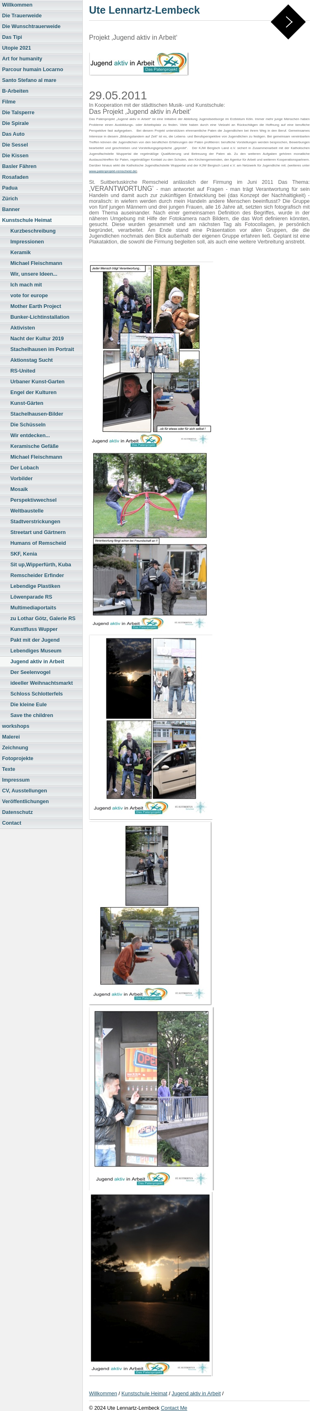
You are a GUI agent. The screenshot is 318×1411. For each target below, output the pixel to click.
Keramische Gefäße (34, 446)
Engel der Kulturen (33, 392)
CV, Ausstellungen (24, 791)
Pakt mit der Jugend (35, 640)
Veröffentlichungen (25, 801)
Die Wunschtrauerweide (31, 26)
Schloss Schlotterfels (36, 694)
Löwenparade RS (31, 597)
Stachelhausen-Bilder (36, 414)
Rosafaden (15, 177)
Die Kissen (15, 156)
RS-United (22, 371)
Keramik (20, 252)
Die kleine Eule (28, 705)
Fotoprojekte (18, 758)
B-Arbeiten (15, 91)
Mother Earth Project (35, 306)
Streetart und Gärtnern (38, 532)
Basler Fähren (19, 166)
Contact (11, 823)
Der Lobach (24, 468)
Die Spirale (15, 123)
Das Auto (13, 134)
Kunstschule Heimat (27, 220)
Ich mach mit (26, 285)
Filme (9, 102)
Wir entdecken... (30, 435)
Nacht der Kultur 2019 (37, 339)
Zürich (10, 199)
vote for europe (29, 296)
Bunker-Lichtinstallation (40, 317)
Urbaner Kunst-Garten (37, 382)
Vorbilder (21, 479)
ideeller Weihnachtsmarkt (41, 683)
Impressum (16, 780)
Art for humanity (22, 59)
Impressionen (27, 242)
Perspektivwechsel (33, 500)
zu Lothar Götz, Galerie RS (42, 618)
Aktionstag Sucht (31, 360)
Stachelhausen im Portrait (42, 349)
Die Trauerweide (22, 16)
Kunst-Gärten (26, 403)
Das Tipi (12, 37)
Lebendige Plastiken (35, 586)
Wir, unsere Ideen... (34, 274)
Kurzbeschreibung (32, 231)
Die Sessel (15, 145)
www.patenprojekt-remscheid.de (112, 171)
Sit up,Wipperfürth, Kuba (40, 565)
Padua (9, 188)
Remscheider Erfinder (37, 575)
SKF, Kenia (23, 554)
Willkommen (17, 5)
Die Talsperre (18, 113)
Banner (11, 209)
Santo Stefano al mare (29, 80)
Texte (8, 769)
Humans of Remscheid (38, 543)
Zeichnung (15, 748)
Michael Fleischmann (36, 263)
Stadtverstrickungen (35, 522)
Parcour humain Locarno (32, 69)
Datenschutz (17, 812)
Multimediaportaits (33, 608)
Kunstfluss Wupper (34, 629)
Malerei (11, 737)
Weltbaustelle (26, 511)
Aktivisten (22, 328)
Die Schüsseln (28, 425)
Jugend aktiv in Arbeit (37, 662)
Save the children (31, 715)
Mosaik (19, 489)
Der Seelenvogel (30, 672)
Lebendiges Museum (35, 651)
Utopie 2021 (16, 48)
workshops (15, 726)
